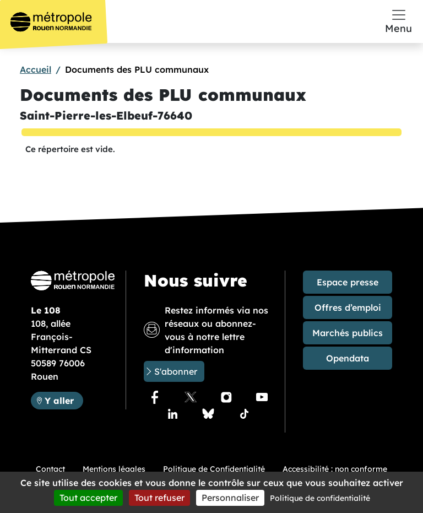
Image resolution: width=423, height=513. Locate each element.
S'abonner (175, 371)
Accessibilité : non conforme (335, 469)
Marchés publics (347, 332)
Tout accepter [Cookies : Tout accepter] (88, 497)
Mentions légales (114, 469)
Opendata (347, 358)
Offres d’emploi (347, 307)
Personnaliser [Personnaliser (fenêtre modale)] (230, 497)
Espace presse (347, 282)
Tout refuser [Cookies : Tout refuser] (159, 497)
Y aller (63, 399)
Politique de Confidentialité (214, 469)
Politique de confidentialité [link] (320, 498)
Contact (50, 469)
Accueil (35, 69)
